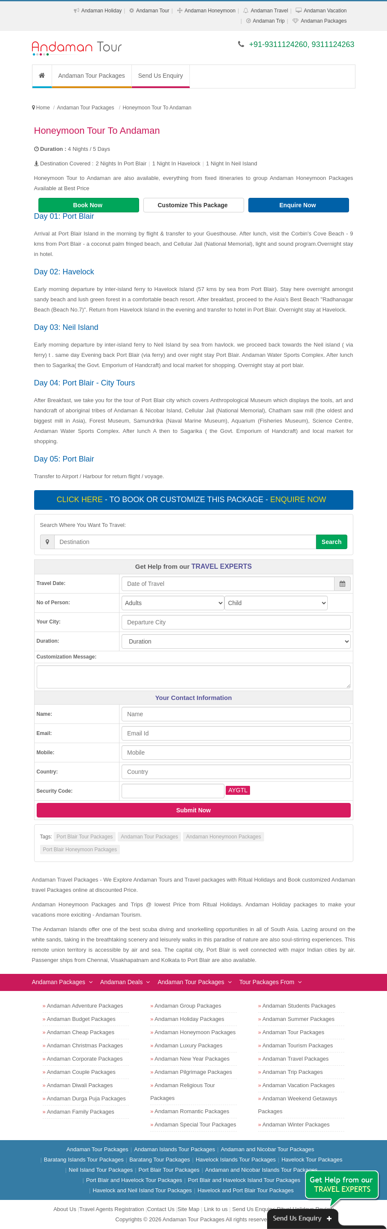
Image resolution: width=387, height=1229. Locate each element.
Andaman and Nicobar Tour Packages (267, 1149)
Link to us (216, 1209)
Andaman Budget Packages (81, 1019)
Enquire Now (298, 205)
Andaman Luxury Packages (188, 1045)
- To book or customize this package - (192, 499)
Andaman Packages (323, 21)
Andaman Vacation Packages (298, 1085)
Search (332, 541)
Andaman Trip (269, 21)
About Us (64, 1209)
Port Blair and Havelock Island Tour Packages (244, 1180)
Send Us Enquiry (160, 75)
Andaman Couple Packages (81, 1072)
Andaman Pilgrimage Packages (193, 1072)
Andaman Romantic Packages (191, 1111)
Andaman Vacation (325, 11)
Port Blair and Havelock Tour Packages (134, 1180)
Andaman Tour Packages (91, 75)
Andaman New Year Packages (192, 1059)
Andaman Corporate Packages (85, 1059)
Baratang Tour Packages (159, 1159)
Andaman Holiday (101, 11)
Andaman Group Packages (187, 1006)
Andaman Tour (152, 11)
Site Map (188, 1209)
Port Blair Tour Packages (85, 837)
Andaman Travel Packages (295, 1059)
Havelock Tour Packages (312, 1159)
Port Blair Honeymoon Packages (80, 850)
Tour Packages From (266, 982)
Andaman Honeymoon (210, 11)
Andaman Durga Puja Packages (86, 1098)
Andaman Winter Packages (296, 1124)
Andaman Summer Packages (298, 1019)
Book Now (88, 205)
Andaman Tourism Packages (297, 1045)
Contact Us (161, 1209)
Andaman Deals (121, 982)
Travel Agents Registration (111, 1209)
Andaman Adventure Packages (85, 1006)
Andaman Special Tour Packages (195, 1124)
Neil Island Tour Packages (101, 1170)
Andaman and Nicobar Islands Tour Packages (261, 1170)
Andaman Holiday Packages (189, 1019)
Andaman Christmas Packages (85, 1045)
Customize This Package (193, 205)
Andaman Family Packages (80, 1111)
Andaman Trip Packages (292, 1072)
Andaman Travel (269, 11)
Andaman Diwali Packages (80, 1085)
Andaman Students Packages (298, 1006)
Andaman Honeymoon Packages (223, 837)
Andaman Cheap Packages (80, 1032)
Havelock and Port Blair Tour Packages (246, 1190)
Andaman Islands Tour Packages (174, 1149)
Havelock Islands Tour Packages (236, 1159)
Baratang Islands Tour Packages (84, 1159)
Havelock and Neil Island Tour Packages (142, 1190)
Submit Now (193, 810)
